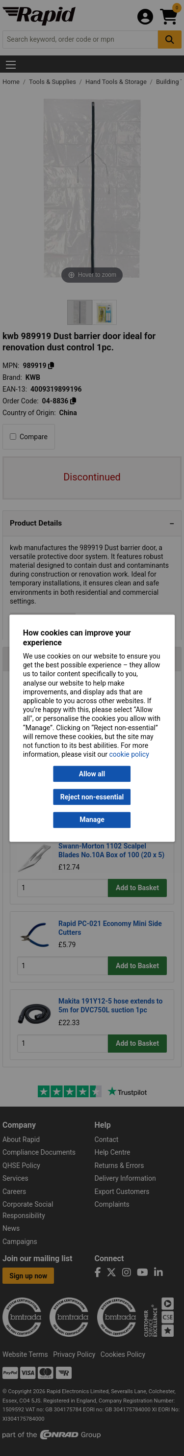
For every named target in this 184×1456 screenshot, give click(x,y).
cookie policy (129, 755)
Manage (92, 820)
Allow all (92, 774)
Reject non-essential (92, 797)
